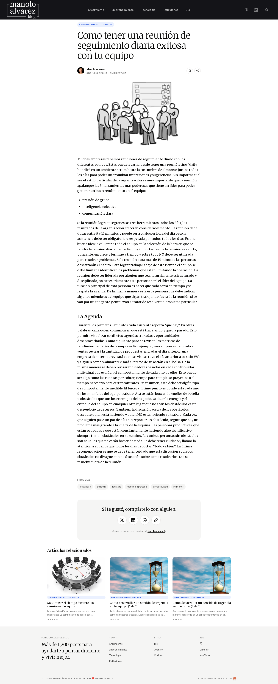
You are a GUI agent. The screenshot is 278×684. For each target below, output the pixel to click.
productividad (160, 486)
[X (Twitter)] (201, 643)
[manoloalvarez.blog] (23, 10)
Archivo (158, 649)
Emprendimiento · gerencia (96, 24)
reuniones (178, 486)
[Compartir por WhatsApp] (144, 520)
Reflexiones (170, 9)
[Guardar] (190, 71)
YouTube (205, 655)
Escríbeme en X (156, 530)
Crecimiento (96, 9)
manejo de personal (137, 486)
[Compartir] (197, 71)
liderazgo (116, 486)
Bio (188, 9)
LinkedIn (204, 649)
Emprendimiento (123, 9)
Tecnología (148, 9)
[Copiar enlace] (156, 520)
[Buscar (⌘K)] (266, 9)
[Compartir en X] (122, 520)
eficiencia (101, 486)
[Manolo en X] (247, 9)
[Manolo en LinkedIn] (256, 9)
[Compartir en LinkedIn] (133, 520)
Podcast (158, 655)
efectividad (85, 486)
